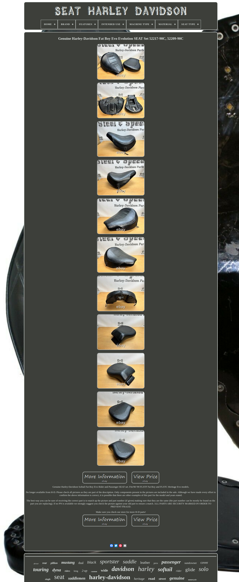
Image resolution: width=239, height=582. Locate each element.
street (162, 579)
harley (146, 568)
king (76, 571)
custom (94, 571)
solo (203, 569)
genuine (177, 578)
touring (41, 569)
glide (190, 569)
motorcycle (192, 580)
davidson (123, 569)
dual (81, 562)
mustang (68, 562)
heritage (139, 579)
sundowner (190, 562)
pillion (54, 563)
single (47, 579)
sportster (109, 561)
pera (156, 563)
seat (59, 577)
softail (165, 569)
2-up (84, 570)
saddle (129, 561)
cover (204, 562)
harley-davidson (109, 577)
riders (67, 571)
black (91, 562)
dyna (56, 570)
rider (178, 570)
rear (44, 563)
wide (104, 570)
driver (36, 563)
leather (145, 562)
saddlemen (76, 578)
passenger (171, 561)
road (151, 579)
